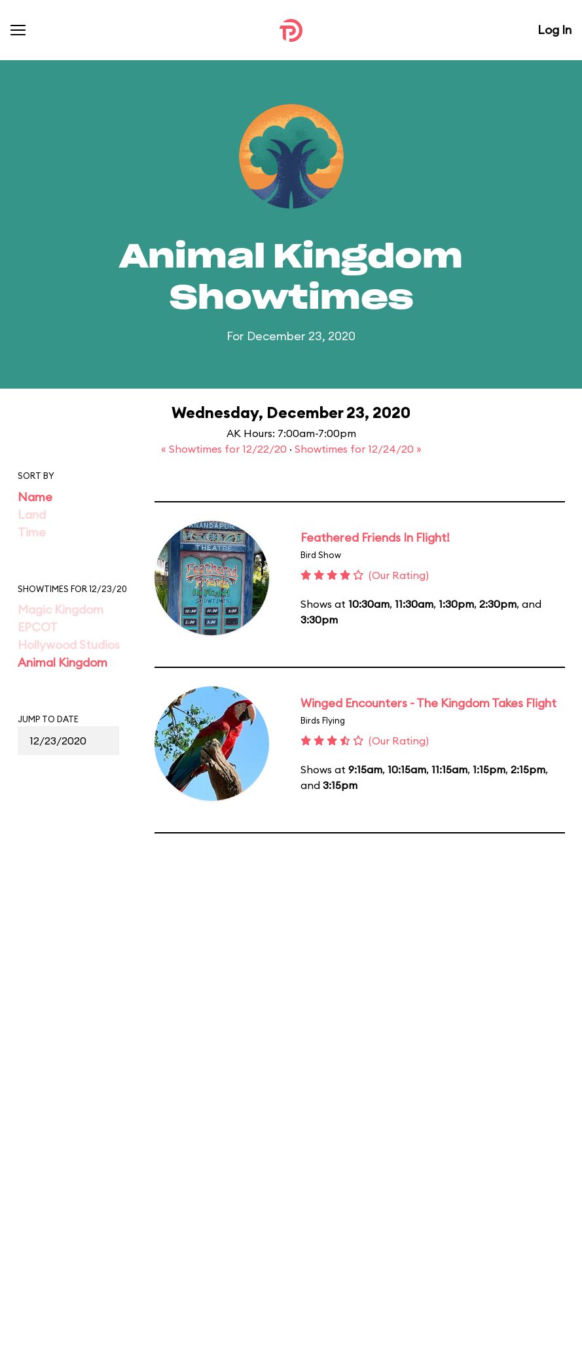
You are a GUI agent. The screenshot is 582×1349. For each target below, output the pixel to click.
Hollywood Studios (69, 644)
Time (32, 532)
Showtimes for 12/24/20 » (358, 448)
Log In (554, 29)
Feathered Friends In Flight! (375, 537)
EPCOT (38, 627)
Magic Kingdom (60, 609)
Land (32, 514)
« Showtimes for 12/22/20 (225, 448)
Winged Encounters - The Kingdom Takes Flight (428, 702)
